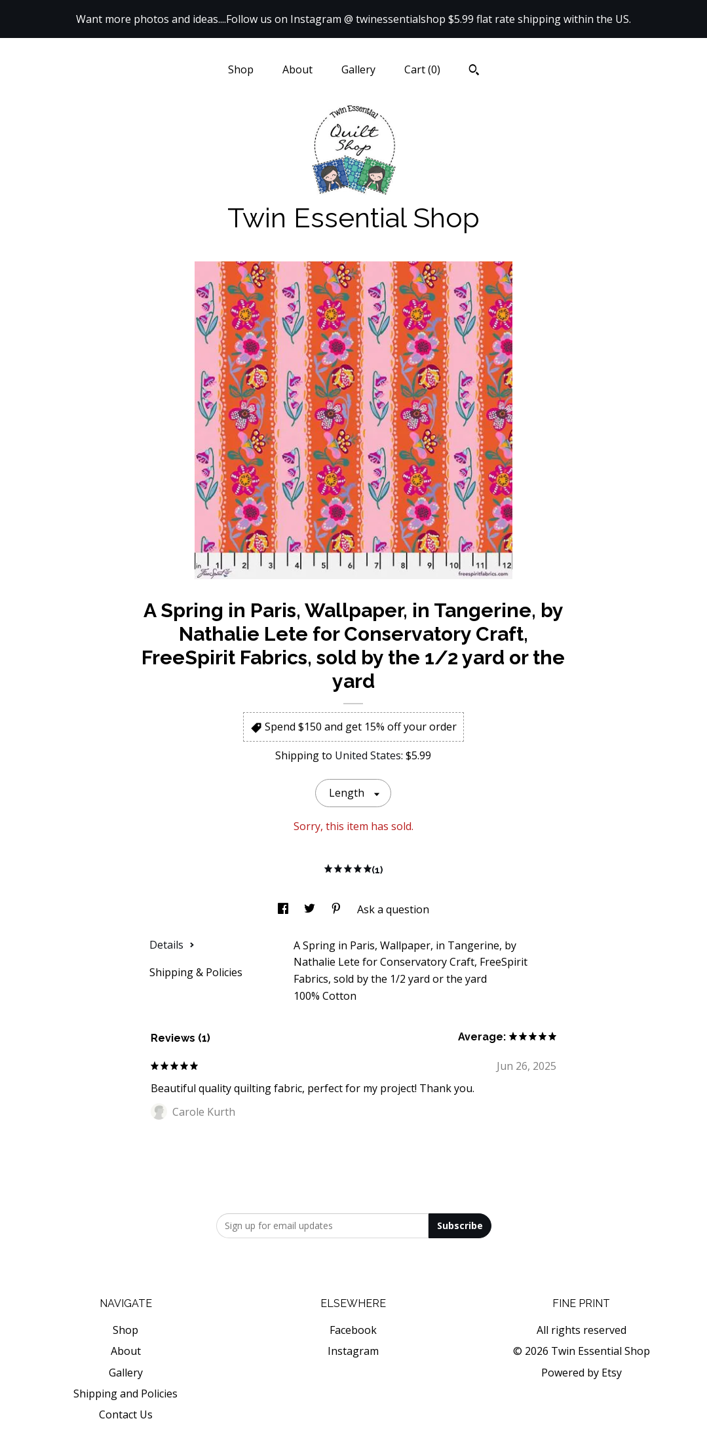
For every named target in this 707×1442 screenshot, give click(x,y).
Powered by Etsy (581, 1372)
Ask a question (393, 909)
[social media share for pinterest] (337, 909)
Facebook (353, 1330)
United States (368, 755)
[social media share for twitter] (311, 909)
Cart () (422, 69)
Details (172, 945)
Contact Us (126, 1414)
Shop (241, 69)
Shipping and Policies (125, 1393)
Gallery (358, 69)
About (297, 69)
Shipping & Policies (195, 972)
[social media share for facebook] (284, 909)
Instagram (353, 1351)
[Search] (474, 71)
